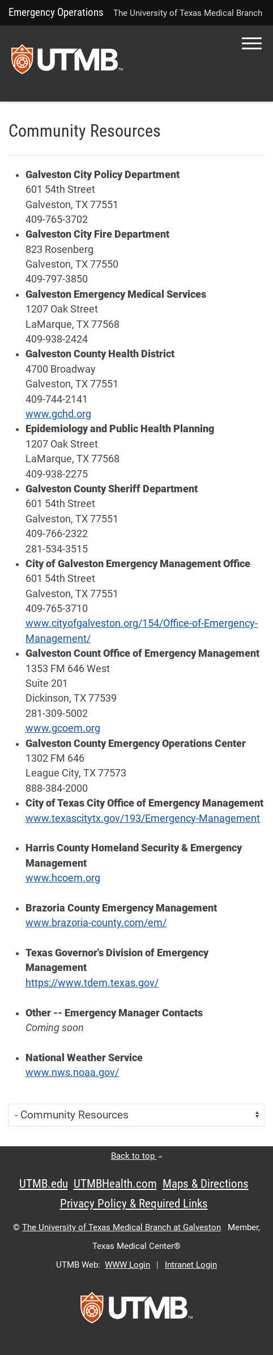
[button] (252, 43)
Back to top (137, 1156)
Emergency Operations (56, 12)
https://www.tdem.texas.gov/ (92, 983)
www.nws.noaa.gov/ (72, 1072)
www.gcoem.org (62, 728)
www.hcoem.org (62, 878)
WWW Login (127, 1265)
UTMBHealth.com (115, 1184)
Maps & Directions (206, 1184)
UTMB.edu (43, 1184)
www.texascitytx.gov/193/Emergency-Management (142, 818)
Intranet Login (191, 1265)
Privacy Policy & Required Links (134, 1203)
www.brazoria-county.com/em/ (96, 922)
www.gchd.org (58, 414)
